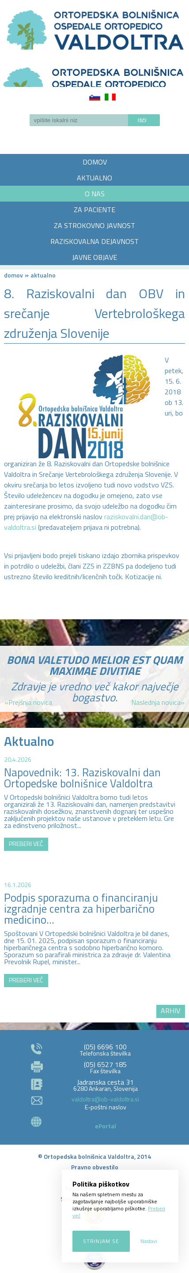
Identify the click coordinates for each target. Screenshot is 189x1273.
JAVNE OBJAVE (94, 257)
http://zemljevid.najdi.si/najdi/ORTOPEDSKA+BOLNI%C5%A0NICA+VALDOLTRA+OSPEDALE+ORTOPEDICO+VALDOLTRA (94, 939)
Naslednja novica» (158, 702)
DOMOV (95, 162)
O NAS (95, 193)
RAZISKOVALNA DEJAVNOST (94, 241)
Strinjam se (101, 1241)
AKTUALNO (94, 177)
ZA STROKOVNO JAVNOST (94, 225)
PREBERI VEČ (26, 843)
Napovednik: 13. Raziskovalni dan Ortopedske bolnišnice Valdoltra (82, 778)
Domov (13, 275)
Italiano (110, 97)
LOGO (94, 74)
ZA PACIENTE (94, 209)
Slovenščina (94, 97)
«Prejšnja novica (28, 702)
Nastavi (148, 1241)
